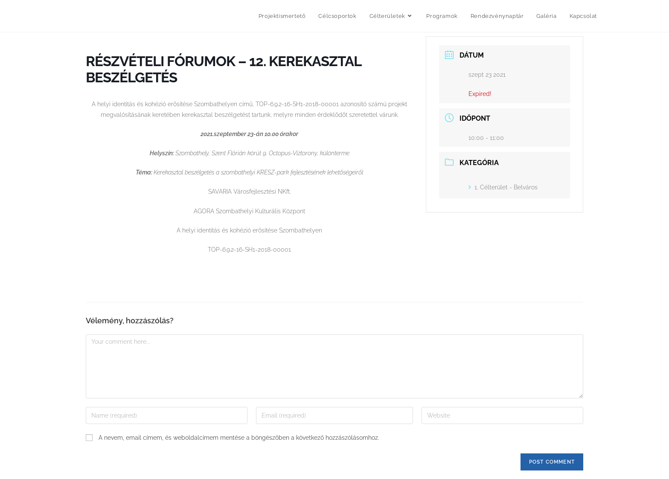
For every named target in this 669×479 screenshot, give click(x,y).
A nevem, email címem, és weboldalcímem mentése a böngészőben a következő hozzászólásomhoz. (239, 437)
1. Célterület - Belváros (503, 187)
